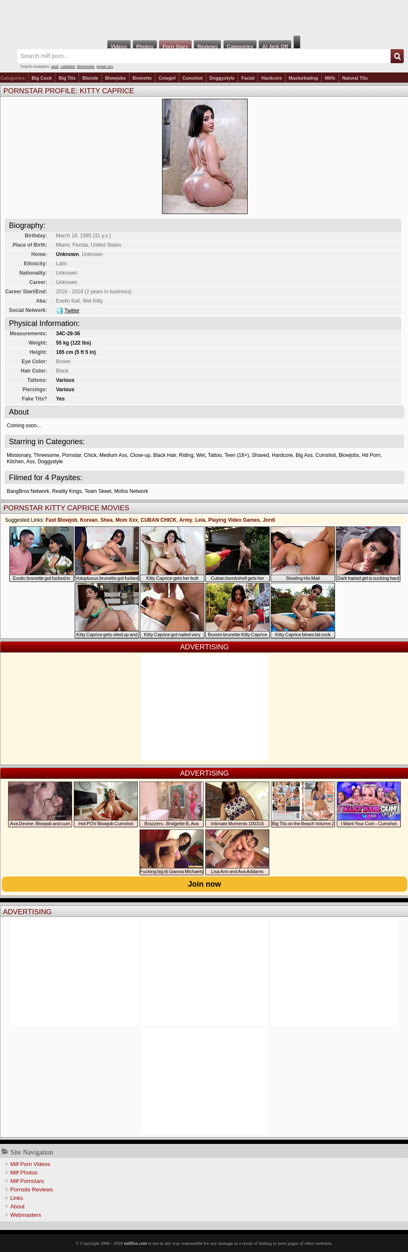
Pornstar (71, 455)
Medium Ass (113, 455)
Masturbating (303, 78)
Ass (30, 462)
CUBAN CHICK (158, 520)
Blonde (90, 78)
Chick (90, 455)
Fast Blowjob (61, 520)
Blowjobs (115, 78)
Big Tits (67, 78)
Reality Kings (67, 491)
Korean (89, 520)
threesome (85, 66)
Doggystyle (222, 78)
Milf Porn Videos (30, 1164)
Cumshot (192, 78)
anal (55, 66)
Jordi (269, 520)
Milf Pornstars (27, 1181)
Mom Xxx (126, 520)
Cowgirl (167, 78)
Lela (200, 520)
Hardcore (271, 78)
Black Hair (164, 455)
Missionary (19, 455)
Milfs (330, 78)
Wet (200, 455)
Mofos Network (131, 491)
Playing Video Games (234, 520)
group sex (104, 66)
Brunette (142, 78)
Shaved (260, 455)
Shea (107, 520)
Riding (186, 455)
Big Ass (304, 455)
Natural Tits (355, 78)
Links (16, 1198)
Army (186, 520)
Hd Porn (371, 455)
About (17, 1206)
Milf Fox (204, 18)
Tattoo (215, 455)
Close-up (140, 455)
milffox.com (135, 1243)
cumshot (68, 66)
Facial (247, 78)
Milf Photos (23, 1172)
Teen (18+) (236, 455)
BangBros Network (28, 491)
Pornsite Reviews (31, 1189)
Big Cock (42, 78)
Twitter (71, 311)
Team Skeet (97, 491)
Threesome (46, 455)
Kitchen (15, 462)
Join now (204, 884)
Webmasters (25, 1215)
